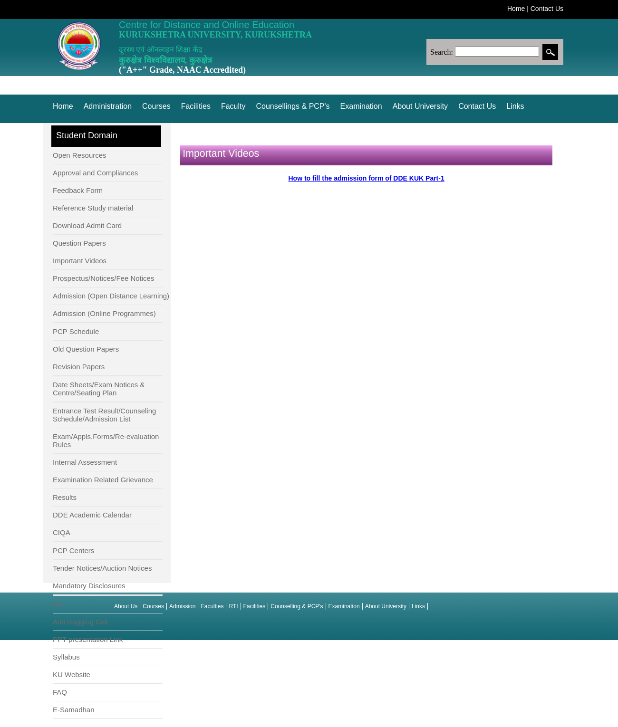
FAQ (60, 692)
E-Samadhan (74, 710)
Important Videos (79, 261)
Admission (182, 606)
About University (420, 106)
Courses (156, 106)
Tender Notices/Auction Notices (102, 568)
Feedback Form (78, 190)
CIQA (61, 532)
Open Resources (79, 155)
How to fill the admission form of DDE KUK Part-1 (366, 178)
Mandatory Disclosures (89, 586)
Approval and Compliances (95, 173)
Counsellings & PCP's (292, 106)
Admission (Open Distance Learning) (111, 296)
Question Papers (79, 243)
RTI (58, 604)
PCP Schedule (76, 331)
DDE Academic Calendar (92, 515)
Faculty (233, 106)
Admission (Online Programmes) (104, 313)
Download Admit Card (87, 225)
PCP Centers (73, 550)
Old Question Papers (86, 349)
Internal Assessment (85, 462)
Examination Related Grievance (103, 480)
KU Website (71, 674)
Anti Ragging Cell (80, 622)
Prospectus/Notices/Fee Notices (103, 278)
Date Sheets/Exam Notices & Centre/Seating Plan (99, 389)
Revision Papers (79, 367)
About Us (125, 606)
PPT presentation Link (88, 639)
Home (516, 8)
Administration (108, 106)
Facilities (196, 106)
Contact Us (547, 8)
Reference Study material (93, 208)
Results (65, 497)
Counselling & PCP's (296, 606)
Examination (361, 106)
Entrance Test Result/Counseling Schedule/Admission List (104, 415)
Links (515, 106)
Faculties (212, 606)
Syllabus (66, 657)
